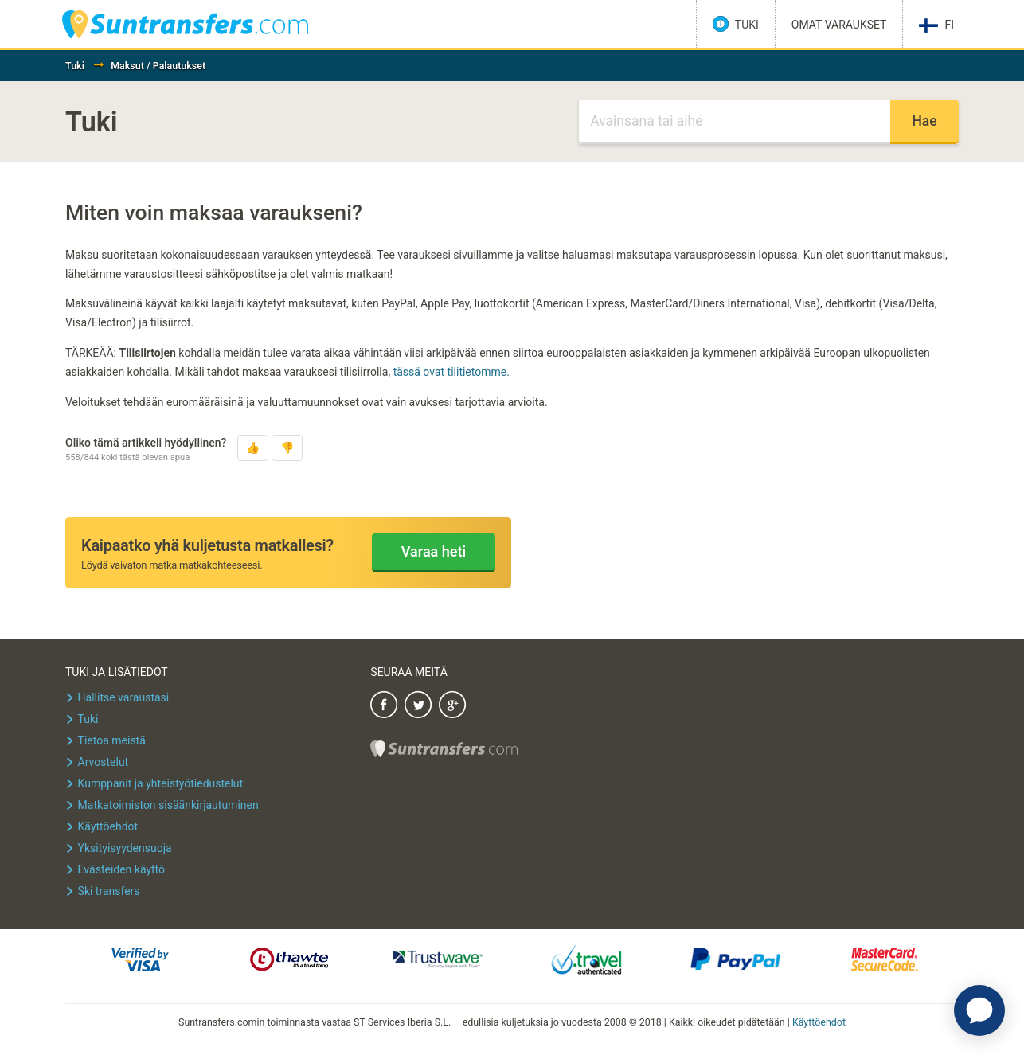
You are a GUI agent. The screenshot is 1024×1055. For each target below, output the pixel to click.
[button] (252, 448)
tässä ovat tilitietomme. (451, 371)
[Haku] (734, 122)
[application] (979, 1010)
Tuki (74, 66)
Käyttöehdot (819, 1022)
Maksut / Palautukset (158, 66)
